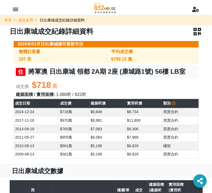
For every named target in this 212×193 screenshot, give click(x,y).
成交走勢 (25, 20)
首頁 (8, 20)
